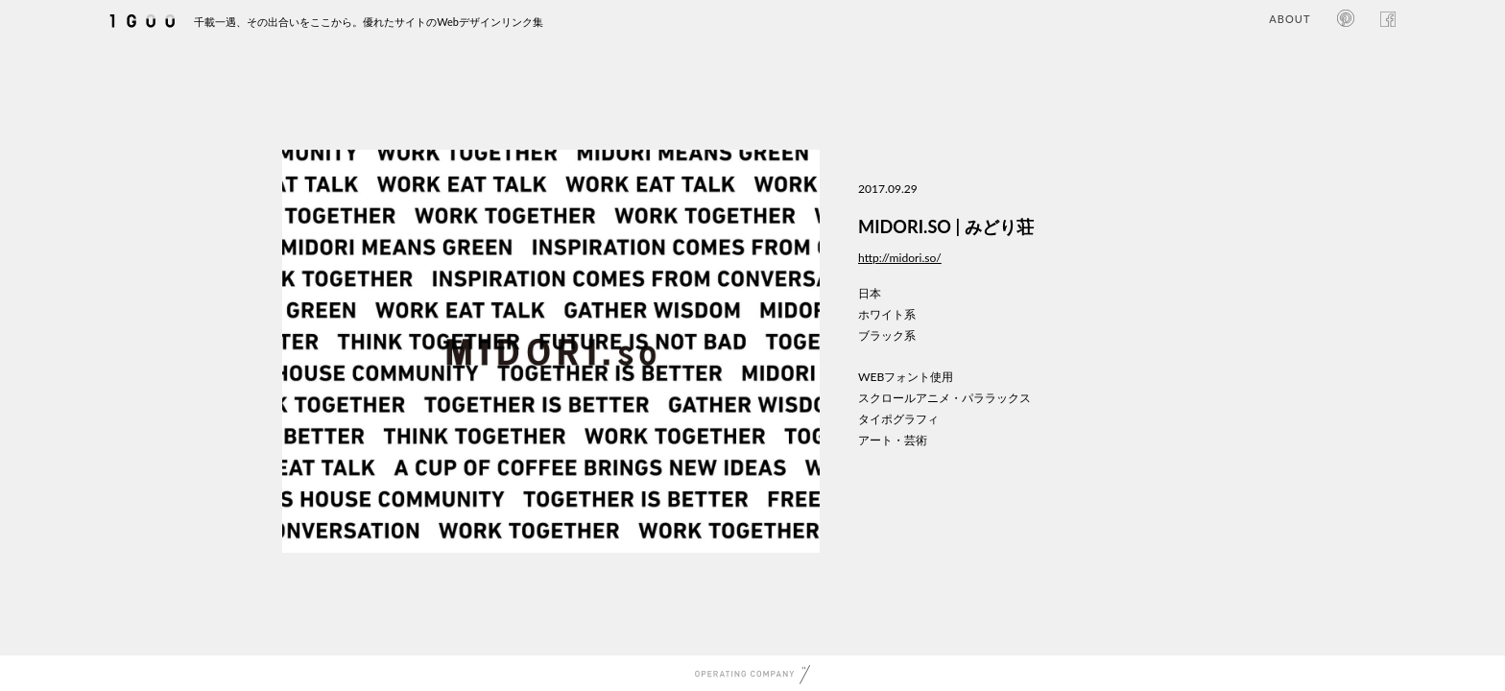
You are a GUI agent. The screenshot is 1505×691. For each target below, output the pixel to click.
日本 (869, 293)
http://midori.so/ (900, 257)
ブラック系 (887, 335)
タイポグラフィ (898, 419)
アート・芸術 (892, 440)
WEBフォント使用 (905, 376)
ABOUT (1289, 18)
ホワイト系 (887, 314)
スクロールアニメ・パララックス (944, 398)
